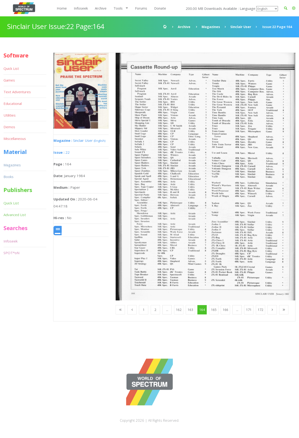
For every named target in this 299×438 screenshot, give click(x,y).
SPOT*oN (11, 252)
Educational (13, 103)
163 (190, 309)
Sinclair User (240, 27)
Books (9, 176)
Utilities (10, 115)
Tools (118, 8)
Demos (9, 127)
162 (179, 309)
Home (62, 8)
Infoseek (81, 8)
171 (249, 309)
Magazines (211, 27)
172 (260, 309)
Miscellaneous (15, 138)
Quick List (11, 68)
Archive (101, 8)
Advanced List (15, 214)
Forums (141, 8)
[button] (293, 8)
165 (214, 309)
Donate (160, 8)
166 (225, 309)
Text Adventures (17, 91)
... (167, 309)
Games (9, 80)
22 (61, 152)
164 (202, 309)
